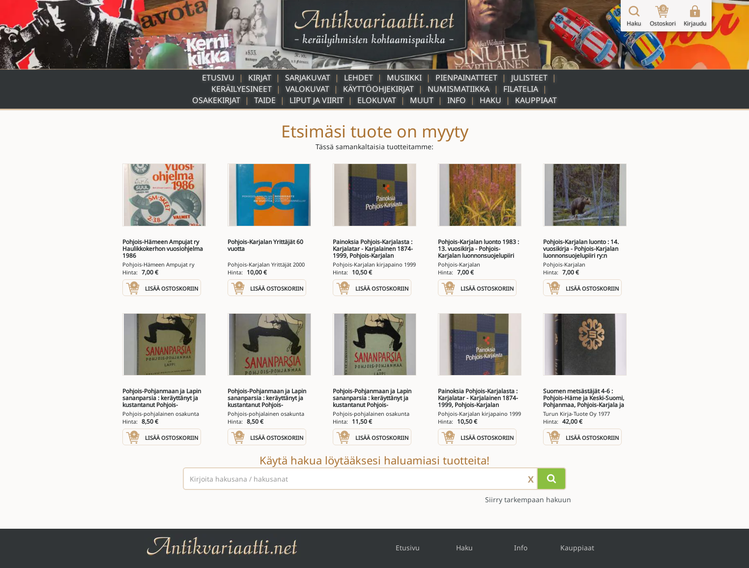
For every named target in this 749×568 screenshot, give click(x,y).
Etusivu (218, 77)
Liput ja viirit (316, 100)
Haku (490, 100)
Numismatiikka (459, 88)
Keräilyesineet (241, 88)
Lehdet (358, 77)
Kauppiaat (536, 100)
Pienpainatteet (466, 77)
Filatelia (520, 88)
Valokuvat (307, 88)
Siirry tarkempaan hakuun (528, 499)
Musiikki (404, 77)
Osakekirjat (216, 100)
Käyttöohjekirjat (378, 88)
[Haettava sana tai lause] (374, 478)
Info (456, 100)
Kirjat (259, 77)
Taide (265, 100)
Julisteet (529, 77)
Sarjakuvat (307, 77)
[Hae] (551, 478)
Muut (421, 100)
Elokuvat (376, 100)
